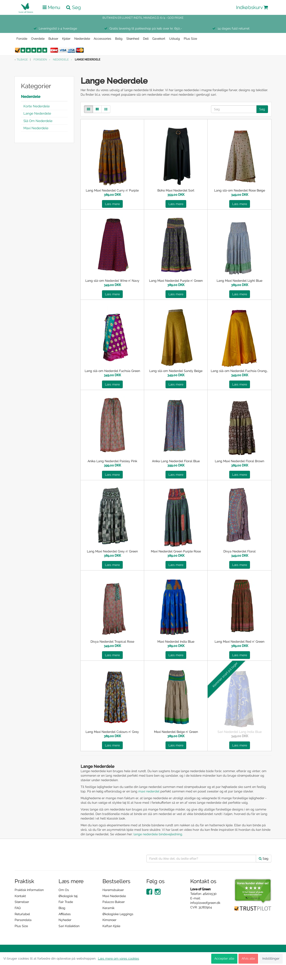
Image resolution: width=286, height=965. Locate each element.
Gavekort (158, 38)
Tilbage (22, 59)
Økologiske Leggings (117, 914)
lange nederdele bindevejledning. (159, 834)
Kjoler (66, 38)
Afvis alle (248, 958)
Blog (62, 908)
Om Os (64, 890)
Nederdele (82, 38)
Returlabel (22, 914)
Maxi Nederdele (35, 128)
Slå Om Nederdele (37, 121)
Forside (21, 38)
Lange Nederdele (37, 113)
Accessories (102, 38)
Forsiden (40, 59)
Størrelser (22, 902)
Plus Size (190, 38)
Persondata (23, 920)
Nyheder (65, 920)
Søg (262, 109)
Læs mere (112, 204)
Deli (146, 38)
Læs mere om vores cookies (118, 958)
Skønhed (132, 38)
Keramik (108, 908)
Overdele (38, 38)
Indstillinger (270, 958)
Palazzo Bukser (113, 902)
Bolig (119, 38)
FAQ (17, 908)
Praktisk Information (29, 890)
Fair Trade (66, 902)
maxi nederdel (148, 791)
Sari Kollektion (69, 926)
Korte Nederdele (36, 106)
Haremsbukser (113, 890)
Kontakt (20, 896)
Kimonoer (109, 920)
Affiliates (65, 914)
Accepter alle (224, 958)
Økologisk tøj (68, 896)
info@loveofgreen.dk (205, 903)
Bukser (53, 38)
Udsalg (174, 38)
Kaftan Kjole (111, 926)
